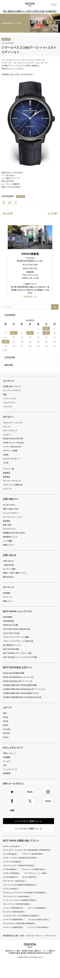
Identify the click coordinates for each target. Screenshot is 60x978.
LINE (12, 810)
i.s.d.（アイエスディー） (12, 458)
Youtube (12, 792)
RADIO (5, 725)
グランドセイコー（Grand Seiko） (16, 896)
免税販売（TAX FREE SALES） (14, 532)
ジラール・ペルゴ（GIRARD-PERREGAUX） (19, 885)
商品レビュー (8, 601)
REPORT (6, 733)
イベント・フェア (9, 398)
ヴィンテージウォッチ (12, 480)
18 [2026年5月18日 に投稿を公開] (5, 341)
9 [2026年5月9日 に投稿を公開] (46, 333)
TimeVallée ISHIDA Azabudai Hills (16, 629)
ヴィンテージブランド (12, 390)
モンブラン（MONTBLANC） (14, 912)
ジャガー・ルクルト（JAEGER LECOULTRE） (20, 858)
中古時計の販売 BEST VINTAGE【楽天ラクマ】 (21, 693)
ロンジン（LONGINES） (37, 908)
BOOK (5, 717)
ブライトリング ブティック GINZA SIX (18, 641)
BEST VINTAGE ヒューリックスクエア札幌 (20, 657)
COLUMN (7, 729)
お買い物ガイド (11, 499)
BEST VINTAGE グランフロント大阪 (17, 653)
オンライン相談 (9, 569)
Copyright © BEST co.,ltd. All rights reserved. (30, 957)
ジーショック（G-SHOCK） (38, 927)
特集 (5, 394)
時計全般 (6, 39)
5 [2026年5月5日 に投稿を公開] (13, 333)
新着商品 (6, 472)
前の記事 (8, 213)
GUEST (6, 737)
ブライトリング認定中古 (13, 484)
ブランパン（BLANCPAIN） (32, 854)
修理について (8, 544)
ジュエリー (7, 434)
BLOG (30, 792)
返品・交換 (7, 525)
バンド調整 (7, 540)
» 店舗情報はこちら (30, 296)
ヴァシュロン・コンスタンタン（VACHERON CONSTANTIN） (26, 850)
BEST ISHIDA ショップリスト (18, 611)
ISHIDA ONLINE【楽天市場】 (14, 673)
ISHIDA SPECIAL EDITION (13, 438)
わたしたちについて (13, 747)
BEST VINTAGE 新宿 (11, 649)
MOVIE (6, 721)
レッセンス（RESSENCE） (13, 908)
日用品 (5, 454)
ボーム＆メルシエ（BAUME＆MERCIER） (19, 923)
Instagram (9, 202)
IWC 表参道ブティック (12, 645)
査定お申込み (8, 577)
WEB (5, 713)
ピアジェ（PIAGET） (10, 889)
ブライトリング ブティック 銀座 (16, 637)
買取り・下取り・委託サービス (14, 573)
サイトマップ (50, 936)
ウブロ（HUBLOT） (10, 877)
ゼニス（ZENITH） (29, 877)
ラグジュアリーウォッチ (13, 422)
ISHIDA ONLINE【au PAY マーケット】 (18, 681)
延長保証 (6, 521)
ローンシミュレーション (13, 517)
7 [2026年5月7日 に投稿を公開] (30, 333)
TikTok (48, 801)
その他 (5, 462)
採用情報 (6, 773)
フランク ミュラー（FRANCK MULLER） (18, 866)
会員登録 (6, 593)
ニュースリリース (10, 769)
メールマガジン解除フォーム (28, 828)
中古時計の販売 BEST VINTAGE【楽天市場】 (20, 685)
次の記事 (52, 213)
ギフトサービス (9, 529)
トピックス (7, 406)
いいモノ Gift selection (12, 446)
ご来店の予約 (8, 565)
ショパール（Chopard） (12, 862)
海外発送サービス (10, 536)
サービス (6, 761)
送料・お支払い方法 (10, 508)
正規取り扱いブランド (12, 386)
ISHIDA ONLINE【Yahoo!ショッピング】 (18, 677)
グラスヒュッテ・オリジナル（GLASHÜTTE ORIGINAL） (24, 892)
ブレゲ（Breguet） (10, 854)
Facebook (3, 202)
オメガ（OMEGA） (9, 869)
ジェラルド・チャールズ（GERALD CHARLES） (21, 916)
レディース (7, 488)
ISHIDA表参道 (8, 621)
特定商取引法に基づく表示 (13, 936)
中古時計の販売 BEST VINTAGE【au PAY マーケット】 (24, 689)
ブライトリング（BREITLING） (33, 869)
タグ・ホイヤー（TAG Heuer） (14, 881)
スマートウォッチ (10, 430)
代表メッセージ (9, 753)
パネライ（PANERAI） (11, 873)
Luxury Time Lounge (11, 633)
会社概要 (6, 757)
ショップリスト (9, 402)
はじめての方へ (9, 504)
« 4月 (4, 350)
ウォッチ (6, 426)
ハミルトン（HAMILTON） (13, 927)
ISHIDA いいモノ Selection (14, 442)
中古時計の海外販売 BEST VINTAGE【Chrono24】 (22, 697)
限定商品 (6, 476)
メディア (7, 707)
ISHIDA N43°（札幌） (11, 625)
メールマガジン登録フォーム (28, 821)
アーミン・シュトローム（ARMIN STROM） (19, 900)
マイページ (8, 587)
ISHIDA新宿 (7, 617)
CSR (4, 765)
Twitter (15, 202)
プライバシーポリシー (35, 936)
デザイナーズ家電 (10, 450)
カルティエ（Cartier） (11, 846)
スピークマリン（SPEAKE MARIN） (16, 904)
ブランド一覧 (8, 468)
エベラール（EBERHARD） (13, 920)
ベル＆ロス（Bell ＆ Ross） (38, 920)
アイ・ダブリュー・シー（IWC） (35, 873)
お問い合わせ (8, 561)
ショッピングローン (11, 512)
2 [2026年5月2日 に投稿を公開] (46, 328)
